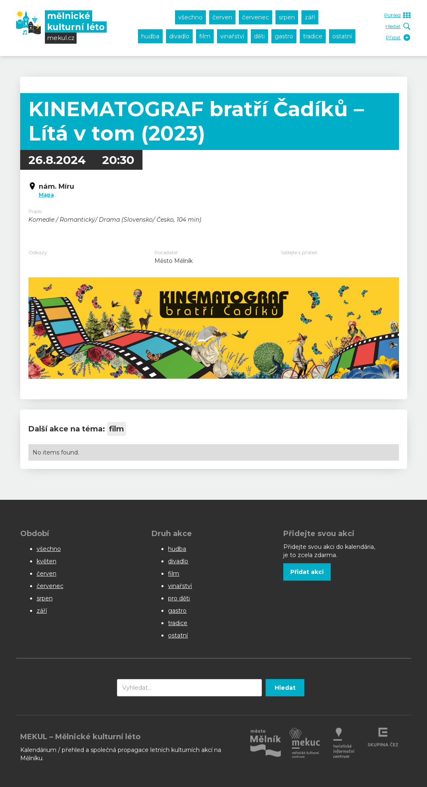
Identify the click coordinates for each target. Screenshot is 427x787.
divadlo (179, 36)
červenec (255, 17)
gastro (284, 36)
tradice (312, 36)
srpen (287, 17)
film (204, 36)
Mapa (46, 195)
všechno (190, 17)
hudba (150, 36)
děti (259, 36)
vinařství (232, 36)
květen (46, 561)
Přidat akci (307, 572)
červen (222, 17)
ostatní (342, 36)
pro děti (179, 598)
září (310, 17)
